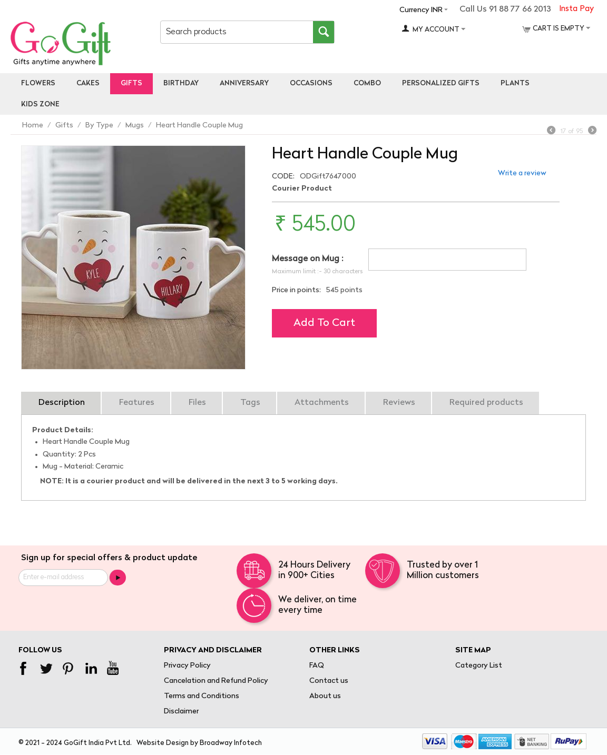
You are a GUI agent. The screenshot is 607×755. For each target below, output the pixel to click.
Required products (486, 403)
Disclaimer (181, 712)
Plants (515, 83)
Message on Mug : (307, 259)
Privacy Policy (187, 666)
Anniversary (244, 83)
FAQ (316, 666)
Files (197, 403)
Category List (478, 666)
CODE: (283, 177)
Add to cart (324, 323)
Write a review (522, 173)
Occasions (311, 83)
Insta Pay (576, 9)
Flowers (38, 83)
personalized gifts (440, 83)
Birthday (181, 83)
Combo (367, 83)
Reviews (399, 403)
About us (325, 696)
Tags (250, 403)
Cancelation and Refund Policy (216, 681)
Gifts (131, 83)
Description (61, 403)
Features (136, 403)
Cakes (88, 83)
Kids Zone (40, 104)
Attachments (322, 403)
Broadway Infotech (231, 743)
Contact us (328, 681)
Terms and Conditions (201, 696)
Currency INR (421, 10)
